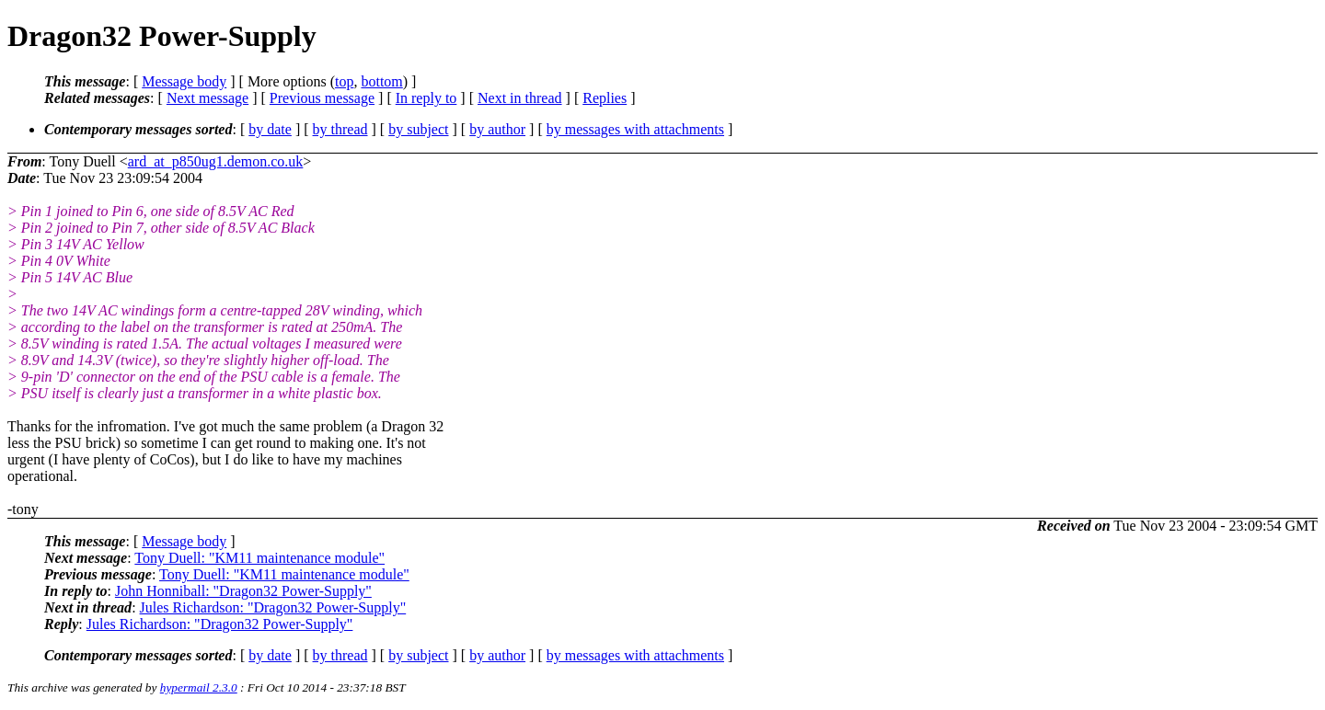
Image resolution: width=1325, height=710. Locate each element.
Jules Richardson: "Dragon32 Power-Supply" (273, 607)
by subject (418, 129)
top (344, 81)
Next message (207, 98)
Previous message (322, 98)
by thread (340, 129)
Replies (604, 98)
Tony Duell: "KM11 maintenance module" (259, 558)
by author (497, 129)
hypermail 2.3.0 (198, 687)
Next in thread (520, 98)
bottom (381, 81)
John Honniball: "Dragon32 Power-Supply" (243, 591)
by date (270, 129)
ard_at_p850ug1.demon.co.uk (216, 161)
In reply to (426, 98)
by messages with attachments (635, 129)
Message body (184, 81)
